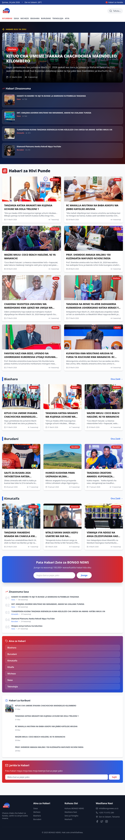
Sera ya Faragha (71, 815)
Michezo (36, 812)
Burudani (37, 819)
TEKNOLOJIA (57, 18)
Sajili (114, 777)
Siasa (35, 808)
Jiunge (84, 575)
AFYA (67, 18)
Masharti (68, 819)
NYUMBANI (7, 18)
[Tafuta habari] (115, 11)
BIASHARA (35, 18)
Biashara (37, 815)
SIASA (16, 18)
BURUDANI (46, 18)
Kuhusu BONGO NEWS (74, 808)
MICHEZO (24, 18)
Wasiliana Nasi (71, 812)
